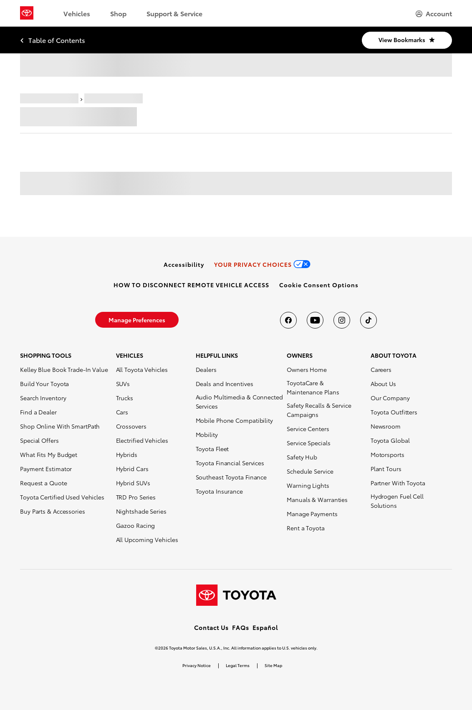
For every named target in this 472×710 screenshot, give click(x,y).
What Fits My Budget (48, 454)
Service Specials (308, 443)
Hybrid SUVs (133, 483)
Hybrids (126, 454)
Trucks (124, 398)
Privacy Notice (196, 665)
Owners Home (307, 369)
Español (265, 627)
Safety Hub (302, 457)
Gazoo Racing (135, 525)
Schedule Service (310, 471)
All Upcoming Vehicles (147, 539)
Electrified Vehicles (142, 440)
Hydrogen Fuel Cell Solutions (397, 500)
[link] (184, 264)
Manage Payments (312, 513)
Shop (118, 13)
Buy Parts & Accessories (52, 511)
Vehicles (76, 13)
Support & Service (174, 13)
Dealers (206, 369)
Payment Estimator (46, 468)
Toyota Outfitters (394, 412)
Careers (381, 369)
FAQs (240, 627)
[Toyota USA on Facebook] (288, 320)
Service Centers (308, 428)
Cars (122, 412)
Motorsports (387, 454)
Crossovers (131, 426)
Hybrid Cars (132, 468)
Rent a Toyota (306, 528)
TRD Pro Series (136, 497)
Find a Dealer (38, 412)
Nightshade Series (141, 511)
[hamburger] (434, 13)
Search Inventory (43, 398)
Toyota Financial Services (230, 463)
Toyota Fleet (212, 448)
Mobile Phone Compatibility (234, 420)
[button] (318, 285)
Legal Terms (238, 665)
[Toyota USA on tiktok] (368, 320)
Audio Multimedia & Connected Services (239, 401)
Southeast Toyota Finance (231, 477)
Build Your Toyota (44, 383)
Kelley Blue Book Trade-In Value (64, 369)
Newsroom (386, 426)
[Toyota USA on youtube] (315, 320)
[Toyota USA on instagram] (341, 320)
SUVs (123, 383)
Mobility (207, 434)
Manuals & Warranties (317, 499)
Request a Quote (43, 483)
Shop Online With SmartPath (60, 426)
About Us (383, 383)
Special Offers (39, 440)
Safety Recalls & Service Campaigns (319, 410)
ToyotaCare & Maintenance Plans (313, 387)
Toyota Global (390, 440)
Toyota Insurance (219, 491)
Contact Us (211, 627)
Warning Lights (308, 485)
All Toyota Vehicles (142, 369)
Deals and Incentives (224, 383)
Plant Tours (386, 468)
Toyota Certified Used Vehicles (62, 497)
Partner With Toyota (398, 483)
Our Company (390, 398)
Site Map (273, 665)
